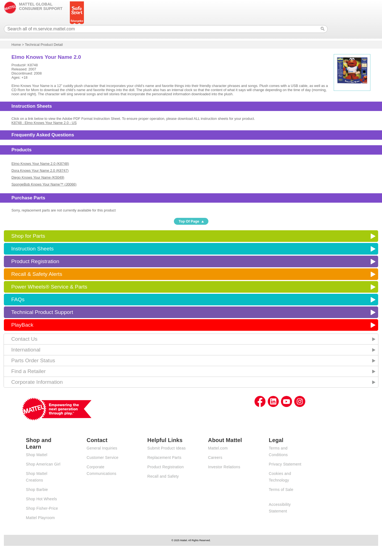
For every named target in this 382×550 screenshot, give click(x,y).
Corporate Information (37, 382)
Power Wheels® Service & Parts (49, 287)
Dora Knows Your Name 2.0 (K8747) (40, 170)
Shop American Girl (43, 464)
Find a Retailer (28, 371)
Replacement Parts (164, 457)
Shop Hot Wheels (41, 499)
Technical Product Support (42, 312)
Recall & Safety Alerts (36, 274)
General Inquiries (102, 448)
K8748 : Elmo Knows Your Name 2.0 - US (44, 123)
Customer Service (102, 457)
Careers (215, 457)
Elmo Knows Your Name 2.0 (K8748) (40, 164)
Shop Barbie (37, 489)
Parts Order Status (33, 360)
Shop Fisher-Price (42, 508)
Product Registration (35, 261)
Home (16, 45)
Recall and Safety (163, 476)
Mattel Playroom (40, 517)
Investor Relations (224, 467)
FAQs (18, 299)
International (26, 350)
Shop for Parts (28, 236)
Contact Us (24, 339)
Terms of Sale (281, 489)
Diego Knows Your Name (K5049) (38, 177)
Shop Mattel (36, 455)
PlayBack (22, 325)
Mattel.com (218, 448)
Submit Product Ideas (166, 448)
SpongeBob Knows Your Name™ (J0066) (44, 184)
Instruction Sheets (32, 249)
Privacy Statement (285, 464)
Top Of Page (189, 221)
